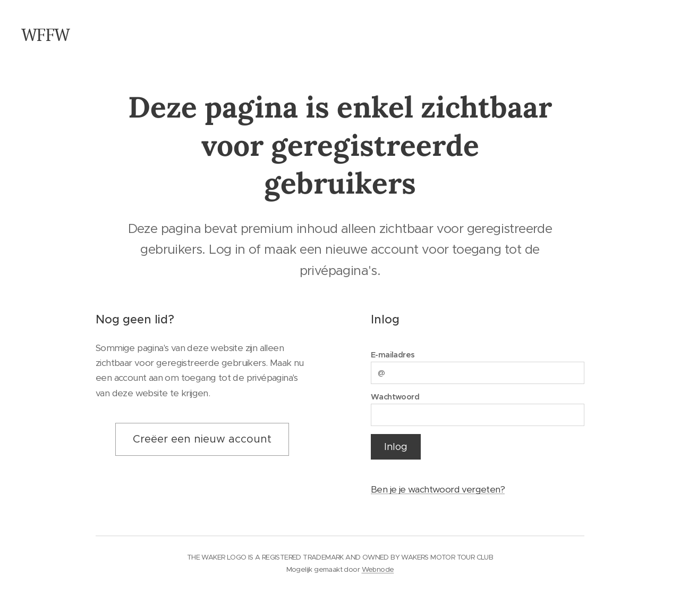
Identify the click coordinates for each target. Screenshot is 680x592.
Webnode (378, 569)
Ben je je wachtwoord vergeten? (438, 490)
